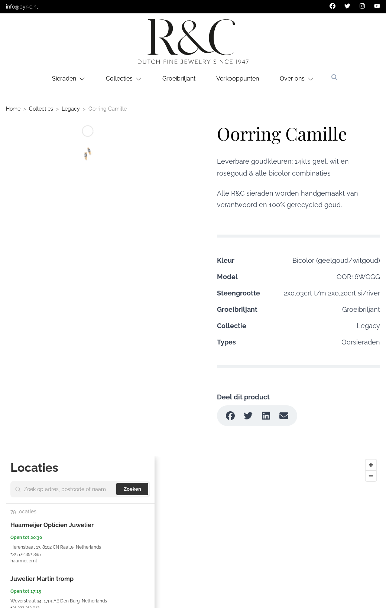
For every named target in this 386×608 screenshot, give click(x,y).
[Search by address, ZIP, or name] (69, 489)
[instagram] (362, 6)
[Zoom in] (371, 465)
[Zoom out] (371, 475)
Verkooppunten (237, 78)
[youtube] (377, 6)
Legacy (71, 109)
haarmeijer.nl (23, 560)
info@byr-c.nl (22, 7)
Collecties (41, 109)
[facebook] (332, 6)
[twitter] (347, 6)
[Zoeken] (334, 77)
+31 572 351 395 (25, 553)
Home (13, 109)
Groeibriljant (178, 78)
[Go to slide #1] (88, 154)
